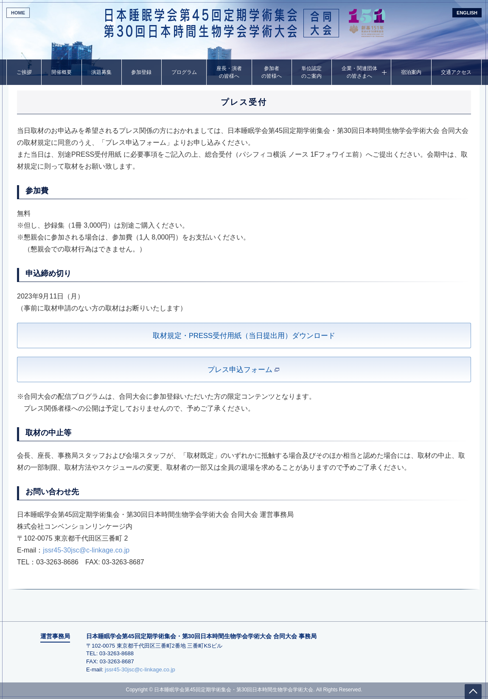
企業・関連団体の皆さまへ (359, 72)
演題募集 (101, 72)
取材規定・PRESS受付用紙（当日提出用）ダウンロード (244, 336)
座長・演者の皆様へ (229, 72)
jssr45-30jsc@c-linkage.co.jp (86, 550)
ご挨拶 (24, 72)
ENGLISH (467, 12)
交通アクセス (456, 72)
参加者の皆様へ (271, 72)
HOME (18, 12)
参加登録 (141, 72)
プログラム (184, 72)
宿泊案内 (411, 72)
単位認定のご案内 (311, 72)
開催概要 (61, 72)
